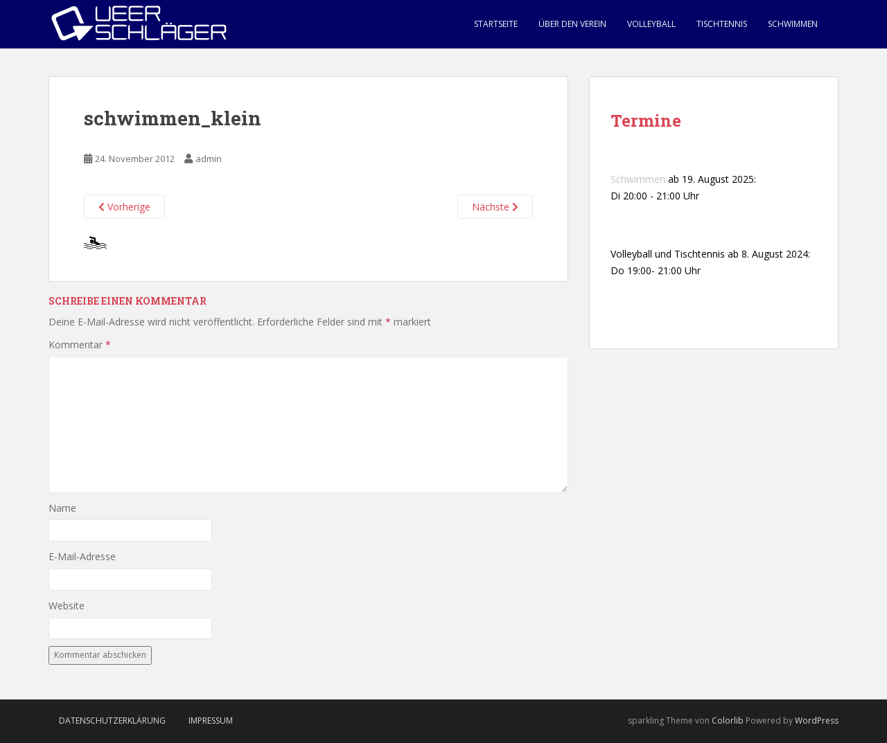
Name (62, 507)
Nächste (495, 206)
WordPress (816, 720)
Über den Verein (572, 24)
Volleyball (651, 24)
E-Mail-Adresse (82, 556)
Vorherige (124, 206)
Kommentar (80, 344)
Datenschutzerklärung (112, 720)
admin (208, 158)
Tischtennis (721, 24)
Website (67, 605)
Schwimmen (793, 24)
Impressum (210, 720)
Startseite (496, 24)
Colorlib (728, 720)
